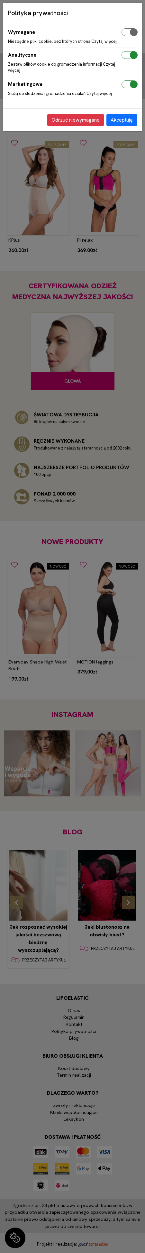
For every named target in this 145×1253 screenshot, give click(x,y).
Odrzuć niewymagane (75, 119)
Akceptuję (122, 119)
